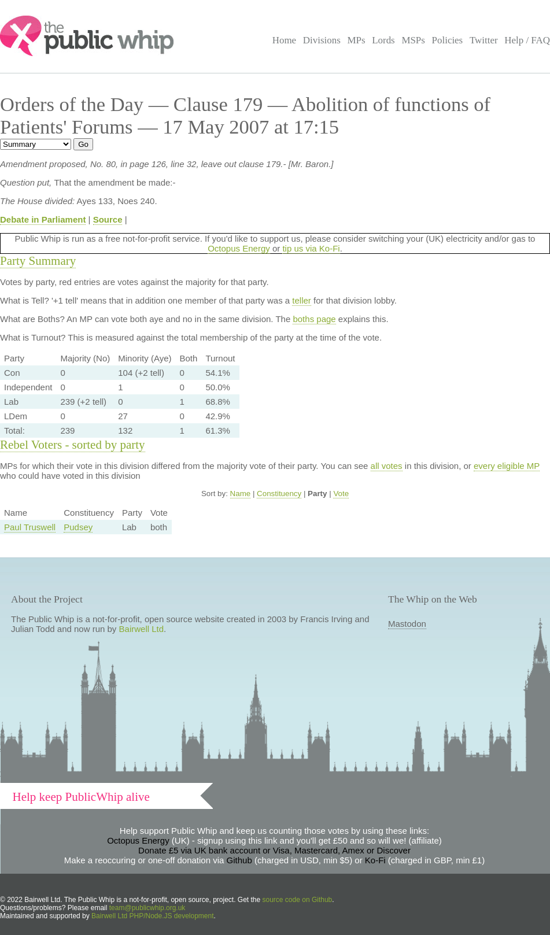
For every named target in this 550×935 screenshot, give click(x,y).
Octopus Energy (239, 248)
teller (301, 300)
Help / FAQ (527, 40)
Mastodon (407, 624)
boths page (314, 319)
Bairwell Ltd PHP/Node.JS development (152, 916)
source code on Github (298, 900)
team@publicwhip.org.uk (147, 908)
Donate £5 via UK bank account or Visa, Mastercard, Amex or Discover (274, 850)
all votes (387, 466)
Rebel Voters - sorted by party (72, 445)
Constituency (279, 493)
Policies (447, 40)
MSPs (413, 40)
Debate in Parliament (43, 219)
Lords (383, 40)
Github (239, 860)
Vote (341, 493)
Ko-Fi (375, 860)
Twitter (484, 40)
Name (240, 493)
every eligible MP (507, 466)
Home (284, 40)
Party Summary (38, 261)
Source (108, 219)
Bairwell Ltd (141, 629)
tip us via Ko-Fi (310, 248)
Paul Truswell (30, 527)
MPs (356, 40)
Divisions (322, 40)
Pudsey (78, 527)
